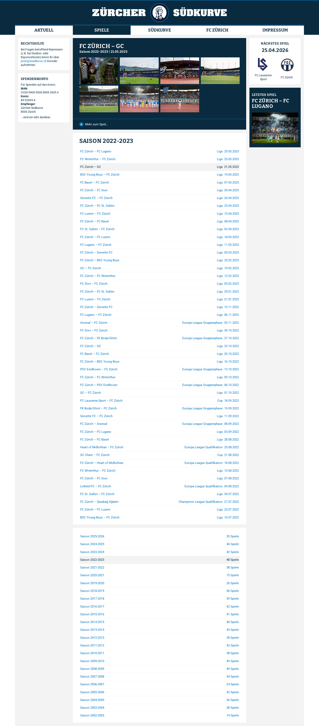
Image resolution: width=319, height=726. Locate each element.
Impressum (275, 30)
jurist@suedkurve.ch (34, 61)
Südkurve (159, 30)
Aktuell (44, 30)
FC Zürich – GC (101, 46)
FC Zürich (217, 30)
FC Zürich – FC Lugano (270, 103)
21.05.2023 (119, 52)
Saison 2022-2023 (93, 52)
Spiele (101, 30)
